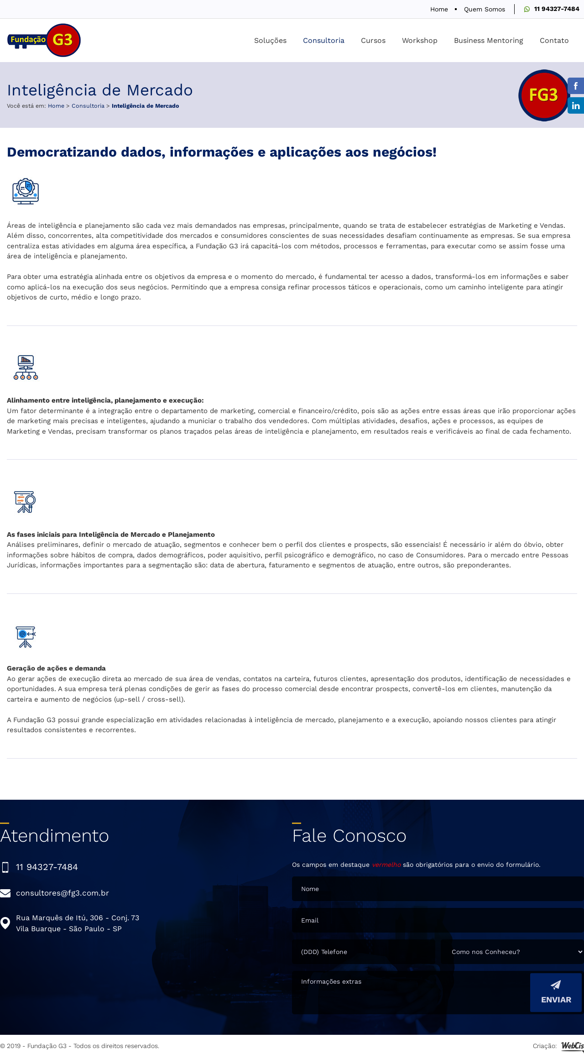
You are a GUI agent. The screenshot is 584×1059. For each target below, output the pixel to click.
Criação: (558, 1047)
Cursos (373, 40)
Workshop (420, 40)
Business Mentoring (488, 40)
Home (439, 9)
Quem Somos (484, 9)
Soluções (270, 40)
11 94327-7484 (556, 8)
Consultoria (323, 40)
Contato (554, 40)
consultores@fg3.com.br (62, 892)
